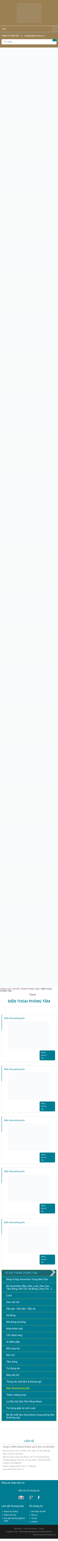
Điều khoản (18, 1528)
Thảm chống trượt (16, 1394)
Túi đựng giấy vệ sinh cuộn (21, 1408)
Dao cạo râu (12, 1302)
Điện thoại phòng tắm (14, 1018)
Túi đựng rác (13, 1368)
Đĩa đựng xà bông (16, 1321)
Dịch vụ (34, 1515)
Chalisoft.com (51, 1535)
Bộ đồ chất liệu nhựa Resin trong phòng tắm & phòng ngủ (30, 1416)
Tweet (32, 994)
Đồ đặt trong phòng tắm (26, 989)
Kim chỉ (10, 1355)
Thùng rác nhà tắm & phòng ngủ (23, 1381)
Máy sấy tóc (12, 1375)
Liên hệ (34, 1522)
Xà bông (10, 1315)
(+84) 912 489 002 (10, 36)
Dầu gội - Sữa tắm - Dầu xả (20, 1308)
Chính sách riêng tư (30, 1528)
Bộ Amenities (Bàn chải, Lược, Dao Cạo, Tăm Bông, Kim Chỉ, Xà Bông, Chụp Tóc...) (29, 1287)
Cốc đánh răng (14, 1335)
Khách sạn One (10, 1515)
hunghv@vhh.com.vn (34, 36)
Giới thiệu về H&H (38, 1511)
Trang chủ (5, 989)
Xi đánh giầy (13, 1341)
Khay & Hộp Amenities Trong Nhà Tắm (27, 1279)
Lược (9, 1295)
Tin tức (34, 1518)
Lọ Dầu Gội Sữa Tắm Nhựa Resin (24, 1401)
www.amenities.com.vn (13, 1469)
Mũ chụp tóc (13, 1348)
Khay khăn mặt (14, 1328)
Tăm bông (11, 1361)
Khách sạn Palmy (11, 1511)
